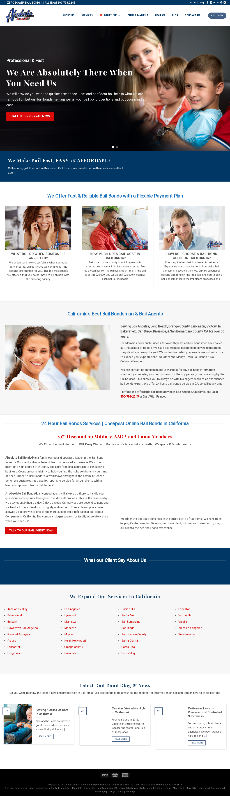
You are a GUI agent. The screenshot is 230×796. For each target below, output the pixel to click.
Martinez (70, 621)
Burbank (12, 621)
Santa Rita (128, 647)
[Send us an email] (218, 2)
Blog (175, 15)
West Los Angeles (190, 628)
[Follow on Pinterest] (221, 2)
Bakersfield (14, 615)
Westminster (186, 634)
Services (87, 15)
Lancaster (13, 647)
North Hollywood (75, 640)
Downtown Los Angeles (22, 628)
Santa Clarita (129, 640)
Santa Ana (127, 615)
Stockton (184, 609)
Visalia (182, 621)
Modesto (70, 628)
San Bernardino (130, 621)
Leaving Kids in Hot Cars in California (52, 712)
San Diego (127, 628)
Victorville (184, 615)
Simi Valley (128, 653)
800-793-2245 (129, 396)
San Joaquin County (133, 634)
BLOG (193, 2)
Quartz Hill (128, 609)
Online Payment (138, 15)
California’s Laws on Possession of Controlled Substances (205, 712)
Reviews (160, 15)
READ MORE (45, 736)
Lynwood (70, 615)
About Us (68, 15)
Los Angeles (72, 609)
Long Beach (14, 653)
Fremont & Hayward (19, 634)
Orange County (73, 647)
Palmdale (70, 653)
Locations (110, 15)
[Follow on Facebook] (207, 2)
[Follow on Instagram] (211, 2)
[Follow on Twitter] (214, 2)
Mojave (68, 634)
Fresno (11, 640)
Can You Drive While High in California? (128, 710)
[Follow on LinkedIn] (225, 2)
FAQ (202, 2)
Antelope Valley (17, 609)
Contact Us (192, 15)
